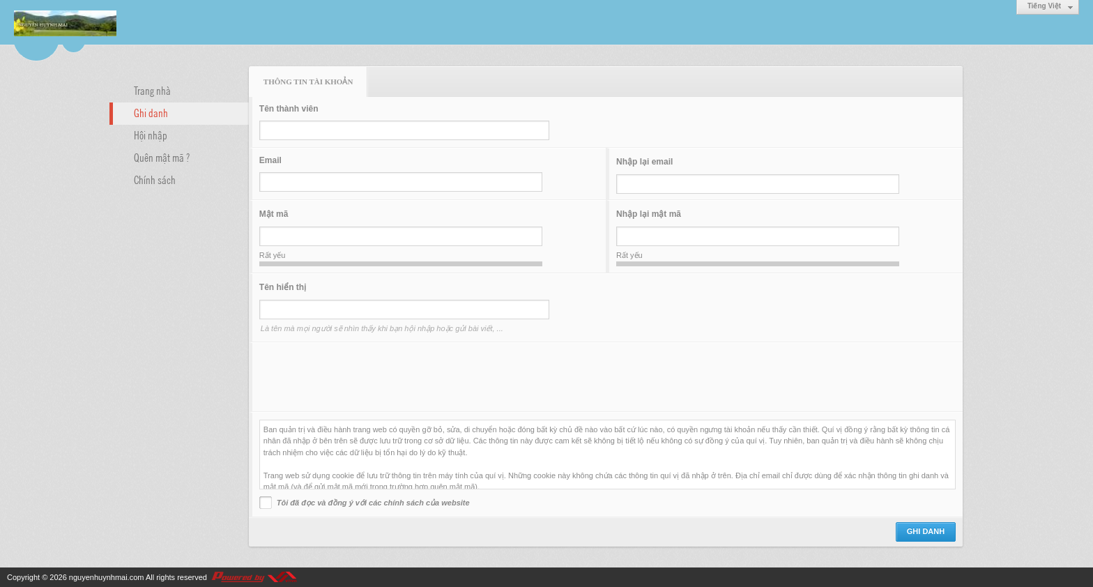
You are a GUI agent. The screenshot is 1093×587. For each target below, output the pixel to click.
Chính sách (155, 179)
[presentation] (365, 377)
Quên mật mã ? (162, 157)
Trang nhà (152, 90)
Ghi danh (151, 112)
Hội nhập (150, 134)
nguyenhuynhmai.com (106, 577)
